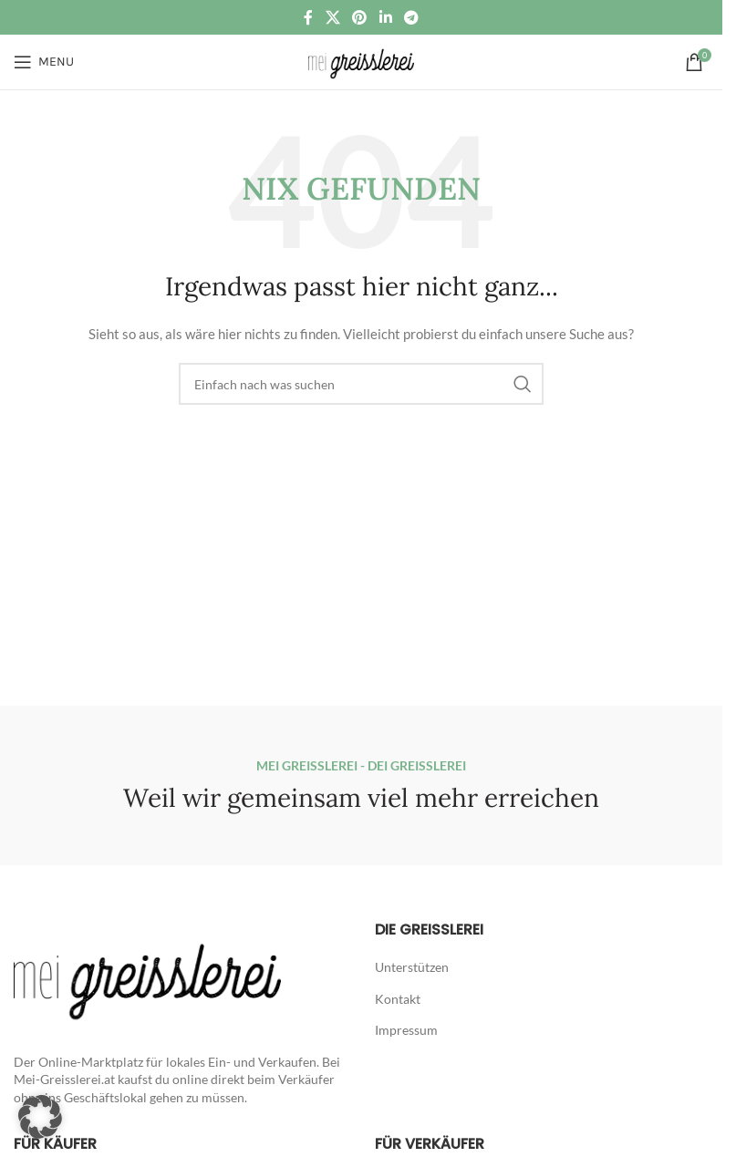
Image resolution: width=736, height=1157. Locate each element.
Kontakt (397, 999)
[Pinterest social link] (360, 17)
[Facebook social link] (308, 17)
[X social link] (332, 17)
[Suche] (361, 384)
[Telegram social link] (411, 17)
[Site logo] (361, 60)
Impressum (406, 1030)
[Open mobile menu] (44, 62)
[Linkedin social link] (385, 17)
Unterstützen (412, 967)
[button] (40, 1117)
